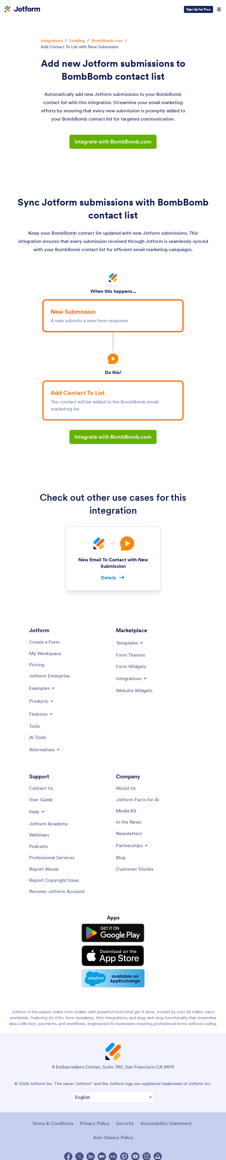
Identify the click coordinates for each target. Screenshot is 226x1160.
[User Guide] (41, 799)
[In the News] (129, 822)
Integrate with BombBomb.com (113, 141)
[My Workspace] (45, 653)
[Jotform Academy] (48, 823)
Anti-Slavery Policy (113, 1131)
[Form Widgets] (131, 666)
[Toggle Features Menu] (41, 713)
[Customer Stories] (134, 868)
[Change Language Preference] (113, 1091)
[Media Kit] (126, 811)
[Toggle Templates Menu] (130, 643)
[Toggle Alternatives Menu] (45, 749)
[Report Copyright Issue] (54, 880)
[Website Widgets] (134, 690)
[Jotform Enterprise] (49, 676)
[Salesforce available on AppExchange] (113, 972)
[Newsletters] (129, 833)
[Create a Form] (44, 642)
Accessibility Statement (165, 1117)
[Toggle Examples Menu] (42, 688)
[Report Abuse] (44, 868)
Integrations (52, 40)
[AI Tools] (37, 737)
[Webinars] (39, 835)
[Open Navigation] (219, 9)
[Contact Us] (41, 788)
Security (125, 1117)
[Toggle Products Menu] (41, 701)
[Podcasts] (38, 846)
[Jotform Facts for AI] (137, 799)
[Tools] (34, 726)
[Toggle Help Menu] (37, 811)
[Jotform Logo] (22, 9)
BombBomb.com (107, 40)
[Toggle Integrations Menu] (131, 678)
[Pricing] (36, 664)
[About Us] (126, 788)
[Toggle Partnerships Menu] (132, 845)
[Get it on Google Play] (113, 932)
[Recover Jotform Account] (57, 891)
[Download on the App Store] (113, 952)
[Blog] (120, 857)
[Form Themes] (130, 655)
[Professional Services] (51, 857)
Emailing (77, 40)
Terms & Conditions (52, 1117)
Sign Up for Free (198, 9)
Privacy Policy (94, 1117)
